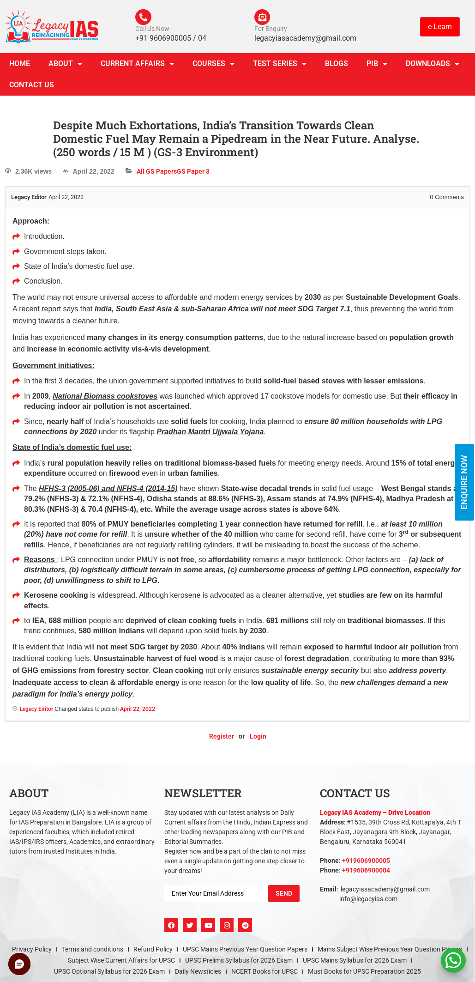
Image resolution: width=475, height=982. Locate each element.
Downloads (432, 66)
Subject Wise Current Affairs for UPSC (121, 963)
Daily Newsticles (198, 974)
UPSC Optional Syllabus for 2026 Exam (109, 974)
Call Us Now (152, 31)
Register (221, 739)
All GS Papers (157, 174)
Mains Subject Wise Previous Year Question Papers (390, 952)
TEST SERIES (280, 66)
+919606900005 (366, 863)
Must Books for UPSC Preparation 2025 (364, 974)
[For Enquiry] (263, 18)
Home (19, 66)
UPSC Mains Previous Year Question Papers (245, 952)
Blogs (336, 66)
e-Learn (440, 27)
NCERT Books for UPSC (264, 974)
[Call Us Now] (144, 18)
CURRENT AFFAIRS (137, 66)
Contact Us (31, 87)
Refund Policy (153, 952)
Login (258, 739)
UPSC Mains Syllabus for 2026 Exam (355, 963)
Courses (213, 66)
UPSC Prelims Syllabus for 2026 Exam (239, 963)
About (65, 66)
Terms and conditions (92, 952)
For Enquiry (270, 31)
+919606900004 (366, 873)
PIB (377, 66)
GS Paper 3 (193, 174)
